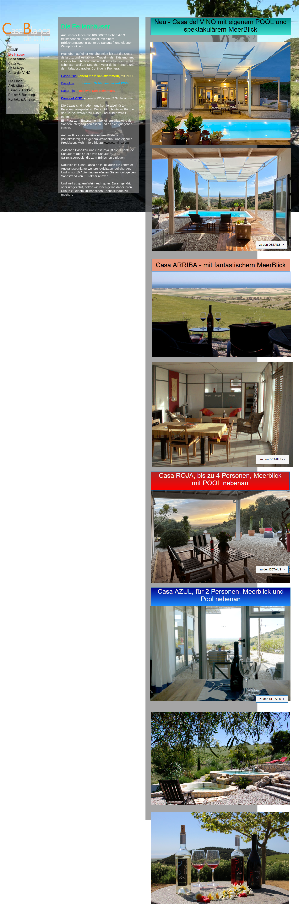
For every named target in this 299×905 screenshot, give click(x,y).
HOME (13, 50)
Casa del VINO (19, 73)
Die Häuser (16, 54)
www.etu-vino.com (116, 142)
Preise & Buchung (21, 95)
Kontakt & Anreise (21, 99)
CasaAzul (67, 83)
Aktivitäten (16, 85)
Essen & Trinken (20, 90)
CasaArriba (69, 76)
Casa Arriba (17, 59)
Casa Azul (15, 63)
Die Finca (15, 81)
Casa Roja (16, 68)
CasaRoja (68, 90)
